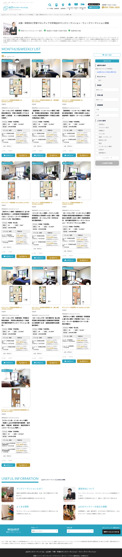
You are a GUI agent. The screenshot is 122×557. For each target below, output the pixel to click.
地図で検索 (108, 55)
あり (100, 80)
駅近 (100, 143)
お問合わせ (9, 155)
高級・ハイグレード (105, 137)
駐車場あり (102, 153)
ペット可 (102, 134)
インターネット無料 (105, 146)
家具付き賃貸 (83, 8)
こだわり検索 (70, 8)
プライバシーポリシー (60, 555)
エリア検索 (50, 8)
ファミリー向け (104, 127)
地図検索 (63, 8)
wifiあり (101, 150)
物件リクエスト (94, 7)
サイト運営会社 (74, 555)
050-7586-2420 (112, 7)
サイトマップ (47, 555)
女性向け (102, 124)
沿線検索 (56, 8)
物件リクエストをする (111, 532)
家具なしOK (102, 140)
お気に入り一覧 (94, 4)
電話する (24, 155)
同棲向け (102, 131)
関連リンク (37, 555)
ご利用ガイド (76, 8)
